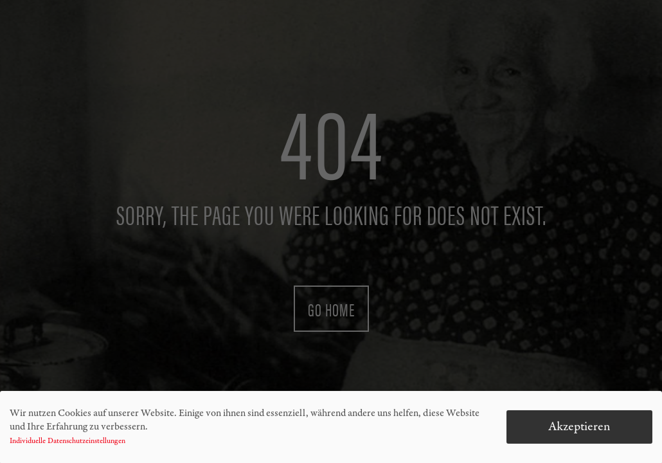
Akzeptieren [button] (579, 428)
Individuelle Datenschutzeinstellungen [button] (67, 443)
